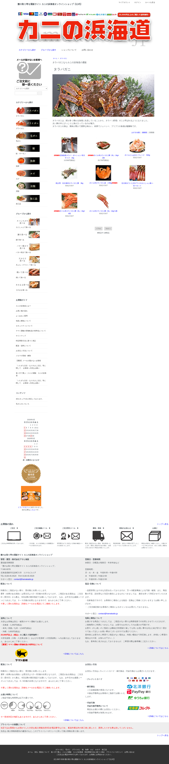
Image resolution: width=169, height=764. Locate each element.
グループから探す (47, 49)
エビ (92, 749)
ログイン (136, 2)
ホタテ (97, 749)
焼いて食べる (28, 273)
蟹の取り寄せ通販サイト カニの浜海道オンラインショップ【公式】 (90, 759)
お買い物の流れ (22, 311)
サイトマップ (21, 336)
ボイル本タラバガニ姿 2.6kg (103, 183)
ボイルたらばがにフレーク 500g (137, 155)
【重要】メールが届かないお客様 (28, 361)
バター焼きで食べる (28, 248)
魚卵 (28, 162)
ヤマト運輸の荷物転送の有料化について (31, 331)
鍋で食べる (28, 236)
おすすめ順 (135, 132)
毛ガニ (67, 749)
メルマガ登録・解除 (23, 356)
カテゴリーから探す (25, 49)
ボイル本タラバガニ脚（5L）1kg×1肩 (103, 211)
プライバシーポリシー (114, 752)
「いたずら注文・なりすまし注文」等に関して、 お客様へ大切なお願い (31, 367)
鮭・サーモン (28, 149)
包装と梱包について (23, 321)
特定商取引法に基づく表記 (26, 341)
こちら (32, 510)
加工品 (28, 200)
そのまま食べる (28, 286)
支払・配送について (41, 752)
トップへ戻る (162, 524)
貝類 (28, 187)
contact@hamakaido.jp (23, 579)
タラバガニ (63, 58)
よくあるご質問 (22, 316)
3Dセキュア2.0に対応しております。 (30, 399)
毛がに (28, 137)
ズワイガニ (28, 124)
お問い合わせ (85, 49)
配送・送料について (23, 346)
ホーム (55, 58)
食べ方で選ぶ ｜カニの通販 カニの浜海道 (31, 374)
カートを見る (149, 2)
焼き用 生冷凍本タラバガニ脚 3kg (69, 183)
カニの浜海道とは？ (23, 306)
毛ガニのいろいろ (22, 404)
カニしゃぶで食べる (28, 223)
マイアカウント (123, 2)
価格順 (144, 132)
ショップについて (67, 49)
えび (28, 175)
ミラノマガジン (23, 507)
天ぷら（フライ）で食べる (28, 261)
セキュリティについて (24, 326)
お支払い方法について (24, 351)
